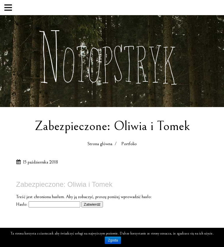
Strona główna (100, 143)
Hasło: (48, 204)
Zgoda (113, 240)
